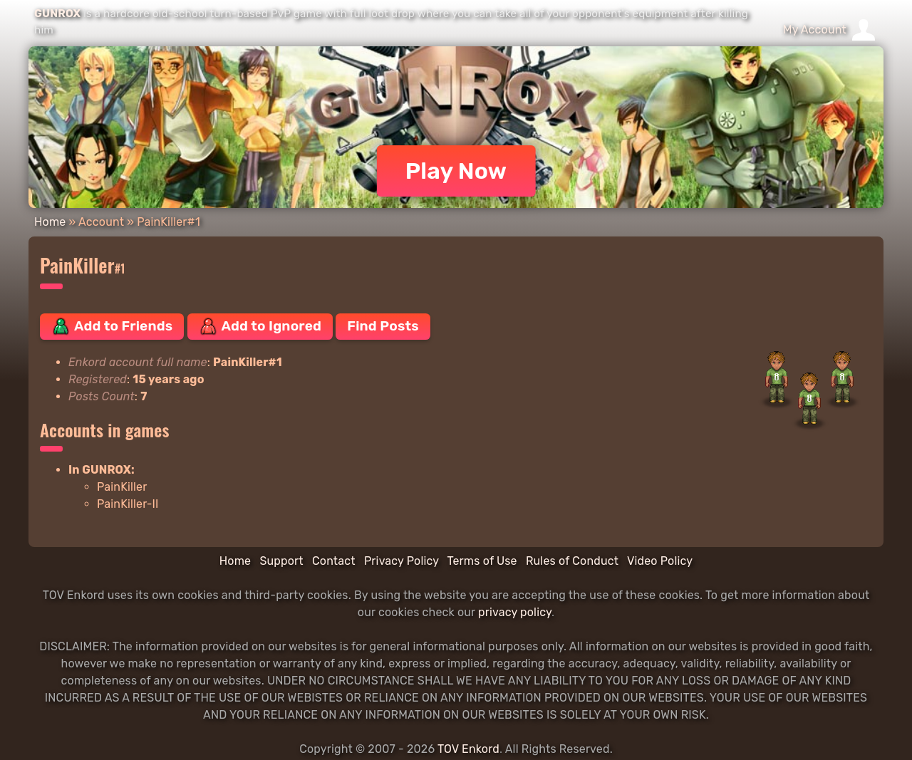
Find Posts (382, 326)
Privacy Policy (401, 561)
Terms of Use (482, 561)
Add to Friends (111, 326)
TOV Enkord (468, 749)
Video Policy (660, 561)
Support (281, 561)
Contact (334, 561)
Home (50, 222)
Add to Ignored (260, 326)
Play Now (456, 170)
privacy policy (514, 612)
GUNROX (57, 13)
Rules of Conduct (572, 561)
